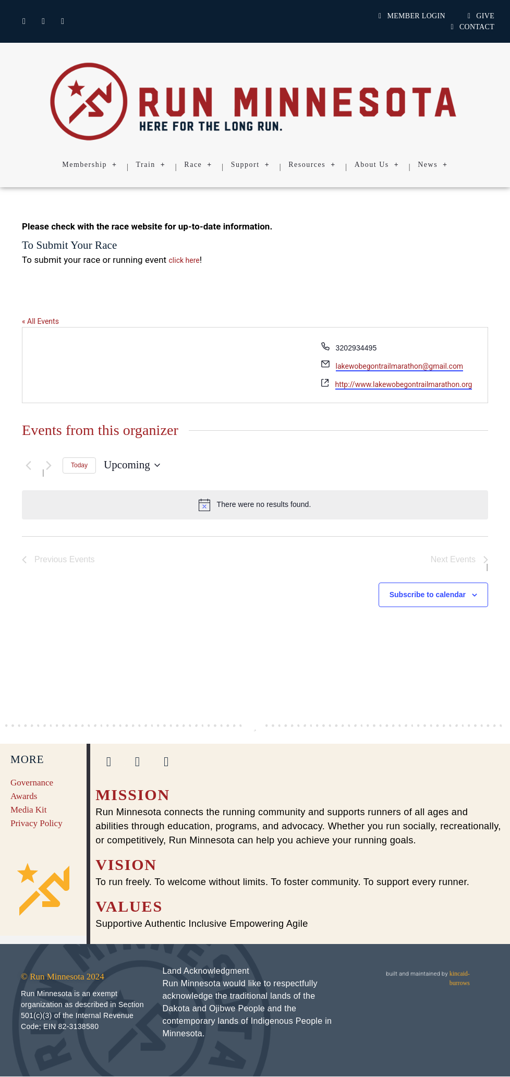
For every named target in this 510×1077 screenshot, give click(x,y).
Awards (23, 797)
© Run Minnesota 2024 (62, 977)
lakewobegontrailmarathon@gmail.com (400, 366)
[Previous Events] (28, 465)
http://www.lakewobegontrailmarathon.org (403, 384)
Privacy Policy (36, 824)
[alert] (255, 504)
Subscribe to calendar (428, 595)
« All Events (40, 321)
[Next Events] (48, 465)
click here (184, 260)
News (432, 165)
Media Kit (28, 810)
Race (198, 165)
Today (79, 465)
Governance (31, 783)
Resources (312, 165)
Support (250, 165)
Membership (89, 165)
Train (151, 165)
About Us (377, 165)
